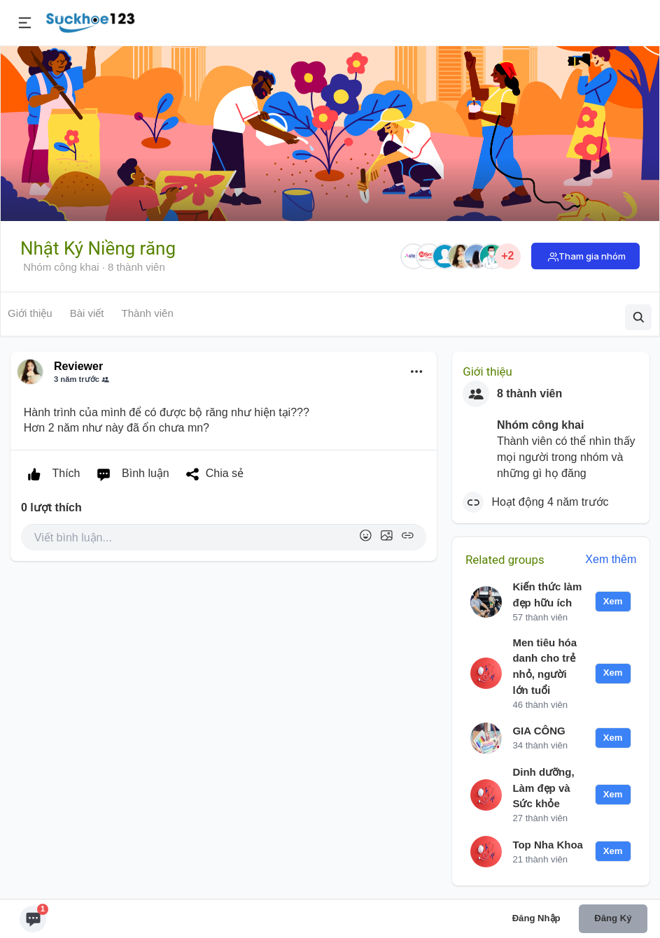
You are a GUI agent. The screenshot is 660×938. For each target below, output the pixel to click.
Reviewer (78, 366)
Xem (613, 601)
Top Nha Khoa (547, 845)
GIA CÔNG (538, 731)
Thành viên (148, 313)
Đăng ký (612, 918)
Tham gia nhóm (592, 256)
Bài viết (87, 313)
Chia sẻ (212, 474)
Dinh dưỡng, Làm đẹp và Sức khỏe (543, 788)
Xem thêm (610, 559)
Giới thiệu (30, 313)
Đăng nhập (536, 918)
